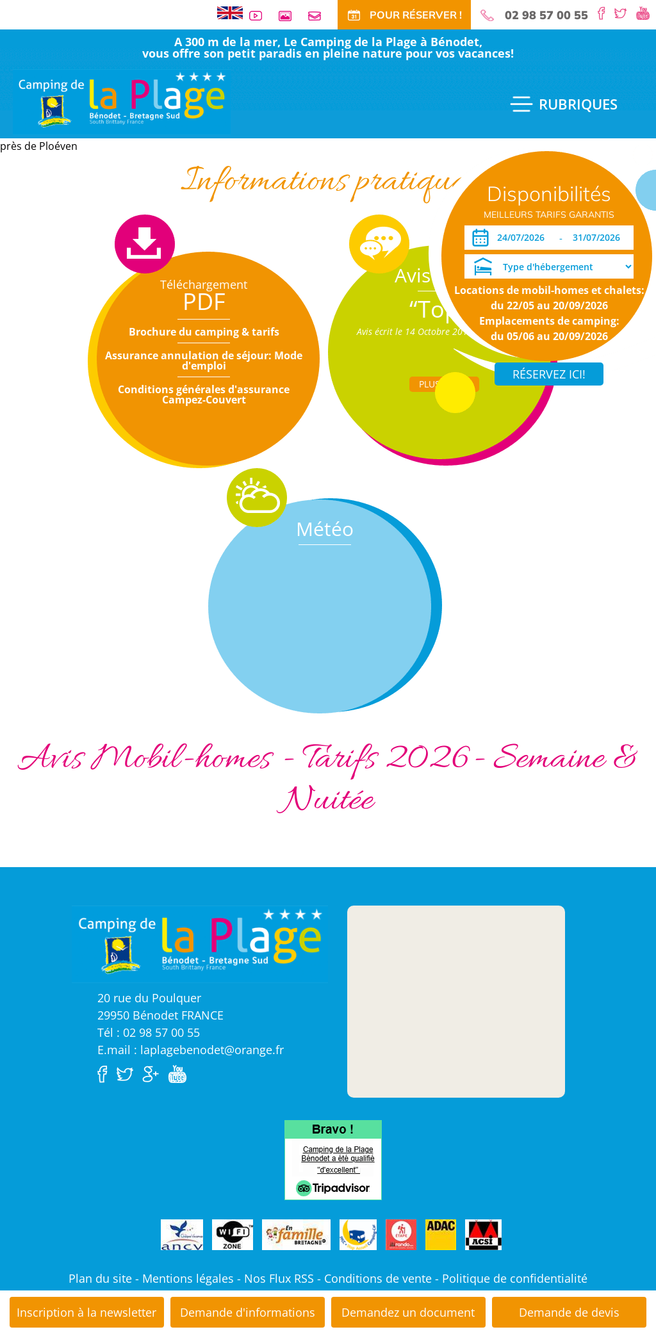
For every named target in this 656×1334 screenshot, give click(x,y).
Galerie (290, 15)
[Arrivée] (523, 237)
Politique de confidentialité (514, 1278)
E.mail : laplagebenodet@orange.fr (190, 1049)
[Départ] (600, 237)
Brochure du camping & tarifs (204, 332)
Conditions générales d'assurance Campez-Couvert (204, 394)
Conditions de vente (378, 1278)
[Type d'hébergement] (549, 266)
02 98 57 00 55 (546, 15)
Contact (319, 15)
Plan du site (100, 1278)
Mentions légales (188, 1278)
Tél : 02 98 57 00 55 (148, 1032)
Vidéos (260, 15)
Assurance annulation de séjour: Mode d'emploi (203, 360)
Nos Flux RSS (279, 1278)
